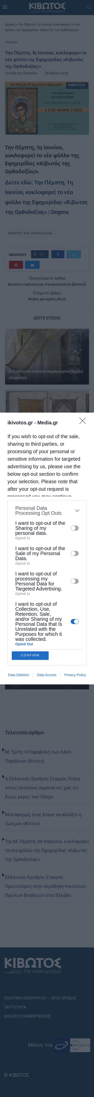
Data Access (46, 675)
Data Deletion (18, 675)
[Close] (84, 422)
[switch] (75, 528)
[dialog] (47, 548)
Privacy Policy (75, 675)
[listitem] (47, 511)
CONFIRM (30, 655)
